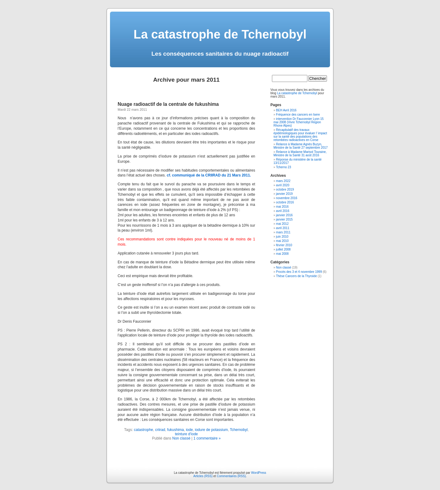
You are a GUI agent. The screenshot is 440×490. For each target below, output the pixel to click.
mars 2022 (283, 181)
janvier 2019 (284, 193)
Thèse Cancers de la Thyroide (296, 276)
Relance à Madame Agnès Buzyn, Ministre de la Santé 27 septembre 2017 (300, 146)
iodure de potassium (211, 430)
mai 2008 (282, 253)
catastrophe (143, 430)
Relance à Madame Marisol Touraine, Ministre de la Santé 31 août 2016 (300, 153)
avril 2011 (282, 228)
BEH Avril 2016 (286, 110)
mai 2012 (282, 223)
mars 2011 (283, 232)
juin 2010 (282, 236)
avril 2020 (282, 185)
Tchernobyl (239, 430)
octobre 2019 (285, 189)
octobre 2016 (285, 202)
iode (189, 430)
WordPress (258, 472)
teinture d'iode (186, 434)
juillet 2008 (283, 249)
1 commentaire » (207, 438)
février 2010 (284, 245)
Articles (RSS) (203, 476)
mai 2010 (282, 241)
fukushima (175, 430)
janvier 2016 (284, 215)
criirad (160, 430)
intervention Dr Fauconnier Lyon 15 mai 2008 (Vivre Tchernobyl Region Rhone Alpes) (298, 122)
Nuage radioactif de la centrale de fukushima (168, 104)
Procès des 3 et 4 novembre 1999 (299, 271)
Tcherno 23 (283, 167)
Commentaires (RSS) (231, 476)
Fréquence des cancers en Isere (298, 114)
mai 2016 (282, 206)
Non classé (181, 438)
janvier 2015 (284, 219)
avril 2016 (282, 211)
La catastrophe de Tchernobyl (220, 34)
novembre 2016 (286, 198)
